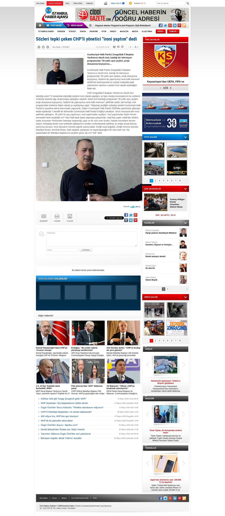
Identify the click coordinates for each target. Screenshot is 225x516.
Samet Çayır (161, 267)
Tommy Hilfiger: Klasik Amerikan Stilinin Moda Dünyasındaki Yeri (177, 203)
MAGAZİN (149, 398)
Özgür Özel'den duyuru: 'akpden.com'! (59, 425)
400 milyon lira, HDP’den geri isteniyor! (59, 416)
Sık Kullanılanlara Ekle (80, 498)
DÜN (157, 215)
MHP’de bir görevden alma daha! (57, 420)
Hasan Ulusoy (161, 243)
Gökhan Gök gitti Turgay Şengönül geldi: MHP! (63, 398)
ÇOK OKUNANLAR (152, 189)
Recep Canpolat (161, 231)
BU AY (173, 215)
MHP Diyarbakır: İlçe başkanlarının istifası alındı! (64, 403)
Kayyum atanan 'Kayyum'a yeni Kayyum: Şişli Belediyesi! (123, 25)
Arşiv (67, 3)
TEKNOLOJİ (150, 448)
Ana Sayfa (40, 3)
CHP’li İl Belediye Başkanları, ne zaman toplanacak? (66, 412)
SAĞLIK (148, 349)
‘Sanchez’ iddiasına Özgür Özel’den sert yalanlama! (66, 434)
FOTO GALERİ (150, 137)
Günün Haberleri (55, 3)
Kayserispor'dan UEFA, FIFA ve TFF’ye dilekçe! (165, 82)
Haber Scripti (62, 508)
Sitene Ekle (77, 3)
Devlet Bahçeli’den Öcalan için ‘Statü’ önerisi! (63, 429)
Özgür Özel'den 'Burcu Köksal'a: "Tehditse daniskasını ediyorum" (72, 407)
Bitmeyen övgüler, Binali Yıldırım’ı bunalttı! (61, 438)
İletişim (64, 498)
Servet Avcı (161, 255)
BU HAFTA (165, 215)
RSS (95, 498)
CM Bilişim (71, 508)
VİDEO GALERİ (151, 297)
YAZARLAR (149, 223)
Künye (54, 498)
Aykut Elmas (161, 278)
